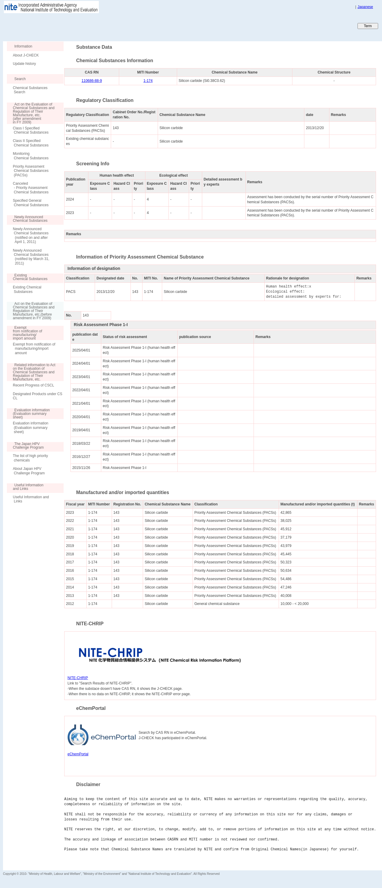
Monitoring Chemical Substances (30, 156)
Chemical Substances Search (30, 90)
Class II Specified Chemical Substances (30, 143)
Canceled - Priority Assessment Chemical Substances (30, 187)
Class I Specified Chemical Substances (30, 130)
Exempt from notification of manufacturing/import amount (34, 348)
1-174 (148, 81)
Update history (24, 64)
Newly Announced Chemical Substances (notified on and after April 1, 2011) (30, 235)
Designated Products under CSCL (37, 396)
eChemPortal (77, 754)
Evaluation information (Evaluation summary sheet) (30, 427)
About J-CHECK (26, 55)
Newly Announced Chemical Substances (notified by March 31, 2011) (31, 256)
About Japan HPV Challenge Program (29, 471)
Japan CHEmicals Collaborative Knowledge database (75, 25)
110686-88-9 (92, 81)
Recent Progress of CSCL (33, 385)
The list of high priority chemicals (30, 458)
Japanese (365, 7)
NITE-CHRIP (77, 678)
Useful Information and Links (31, 499)
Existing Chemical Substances (27, 289)
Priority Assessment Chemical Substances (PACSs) (30, 170)
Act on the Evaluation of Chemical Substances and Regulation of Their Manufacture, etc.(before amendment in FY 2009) (30, 311)
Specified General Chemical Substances (30, 202)
